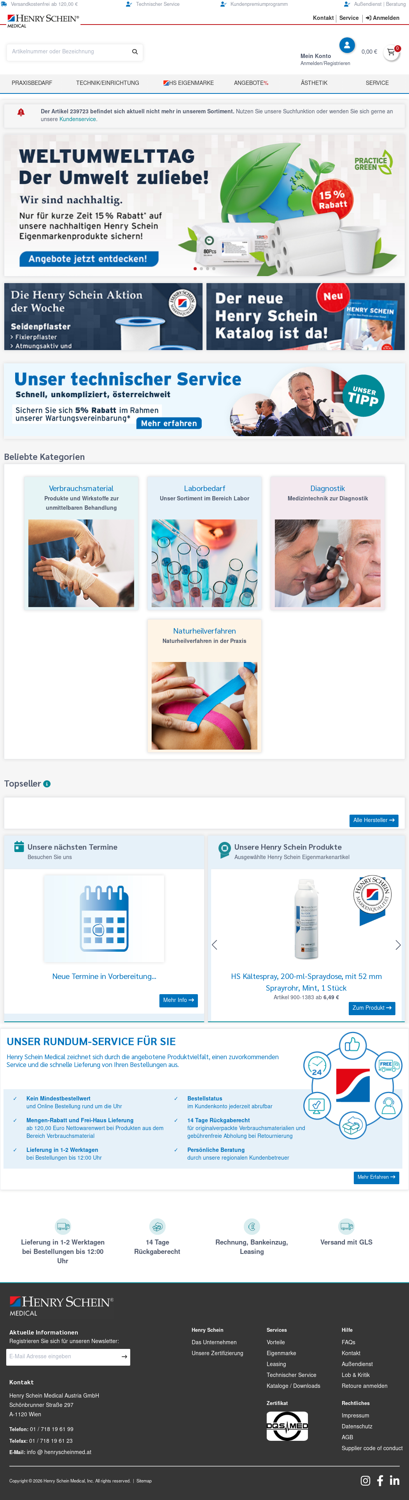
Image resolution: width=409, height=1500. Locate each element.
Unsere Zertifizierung (217, 1354)
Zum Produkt (372, 1008)
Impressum (355, 1416)
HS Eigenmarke (188, 83)
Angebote (251, 83)
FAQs (348, 1343)
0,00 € (369, 52)
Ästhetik (314, 83)
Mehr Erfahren (376, 1177)
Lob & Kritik (356, 1376)
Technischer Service (153, 4)
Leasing (276, 1365)
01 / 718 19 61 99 (51, 1430)
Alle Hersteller (374, 820)
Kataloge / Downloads (293, 1386)
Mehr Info (178, 1000)
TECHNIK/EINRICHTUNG (107, 83)
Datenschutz (357, 1427)
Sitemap (144, 1481)
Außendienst (357, 1365)
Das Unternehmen (214, 1343)
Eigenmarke (281, 1354)
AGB (347, 1438)
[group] (204, 205)
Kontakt (351, 1354)
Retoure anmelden (365, 1386)
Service (377, 83)
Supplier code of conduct (372, 1449)
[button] (195, 268)
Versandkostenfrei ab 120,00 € (39, 4)
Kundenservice (77, 120)
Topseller (27, 783)
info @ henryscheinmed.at (59, 1453)
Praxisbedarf (32, 83)
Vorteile (276, 1343)
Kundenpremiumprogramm (254, 4)
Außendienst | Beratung (375, 4)
